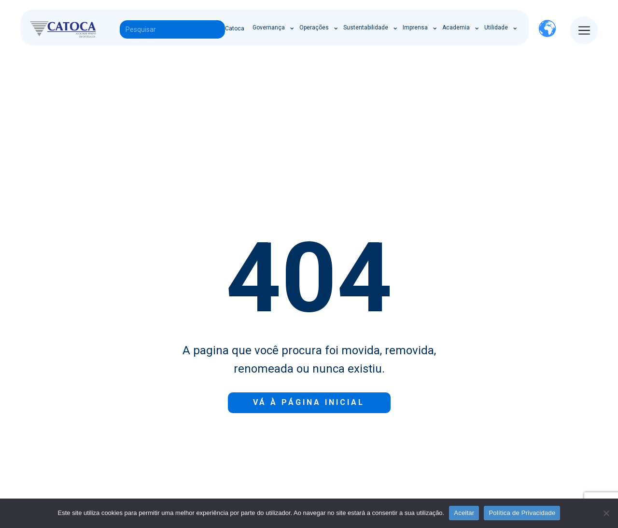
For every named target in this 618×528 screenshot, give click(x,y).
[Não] (606, 513)
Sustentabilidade (365, 27)
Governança (269, 27)
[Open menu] (584, 30)
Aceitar (464, 512)
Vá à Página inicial (309, 402)
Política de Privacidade (522, 512)
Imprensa (415, 27)
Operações (314, 27)
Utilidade (496, 27)
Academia (456, 27)
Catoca (234, 28)
